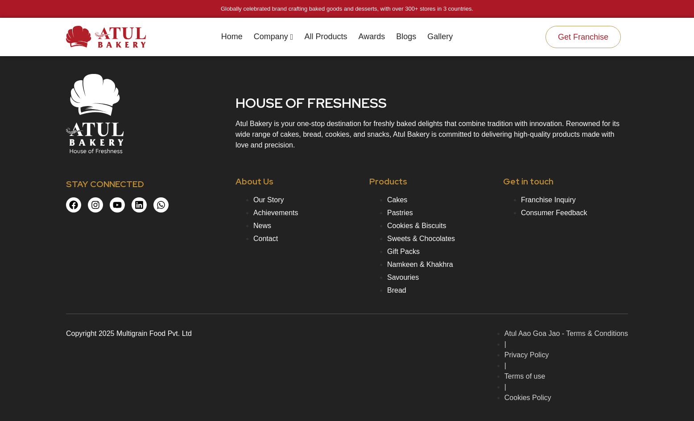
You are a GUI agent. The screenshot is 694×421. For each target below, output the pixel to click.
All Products (325, 36)
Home (232, 36)
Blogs (406, 36)
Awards (371, 36)
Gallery (440, 36)
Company (273, 36)
